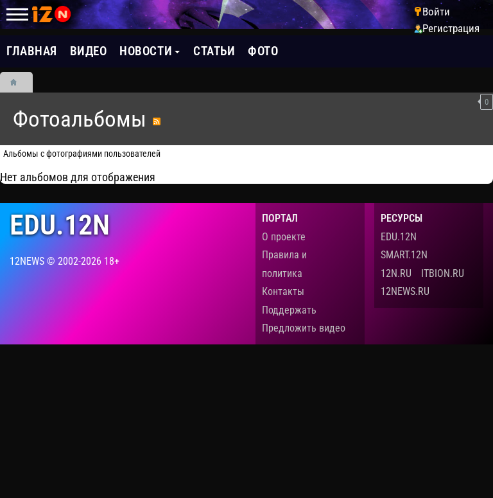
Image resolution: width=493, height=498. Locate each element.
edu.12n (60, 225)
